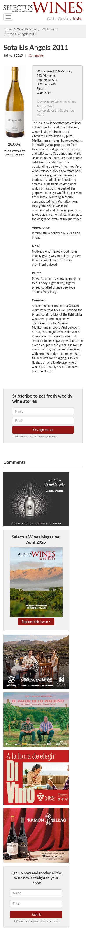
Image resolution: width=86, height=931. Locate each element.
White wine (49, 29)
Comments (36, 55)
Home (7, 29)
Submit (36, 914)
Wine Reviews (26, 29)
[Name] (36, 893)
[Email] (36, 903)
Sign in (51, 18)
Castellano (64, 18)
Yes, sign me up (43, 430)
